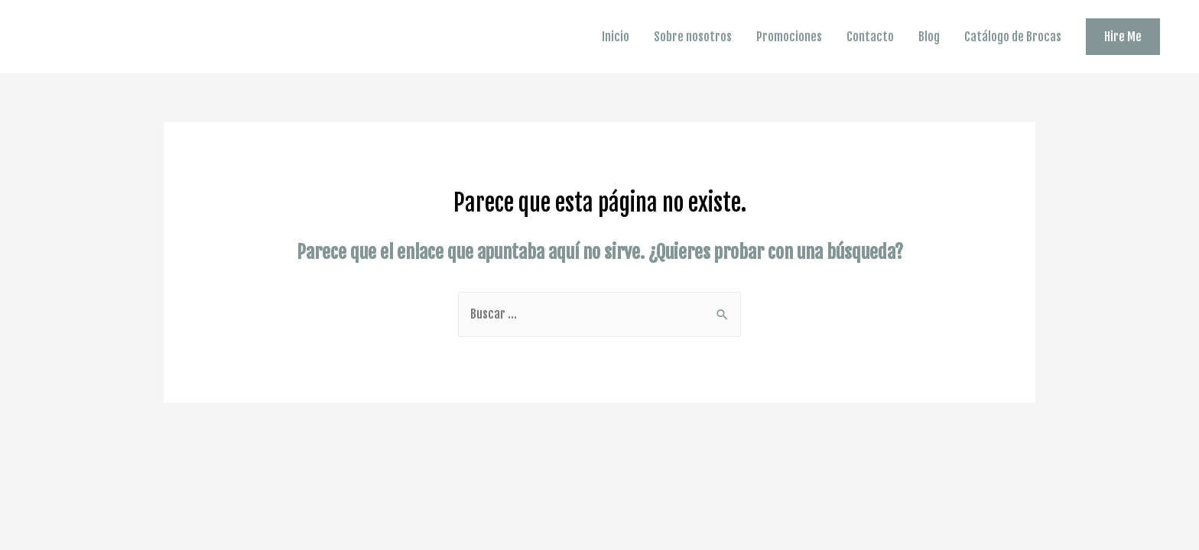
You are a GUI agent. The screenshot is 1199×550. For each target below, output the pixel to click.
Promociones (789, 36)
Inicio (615, 36)
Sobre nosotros (693, 36)
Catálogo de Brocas (1012, 36)
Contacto (870, 36)
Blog (929, 36)
